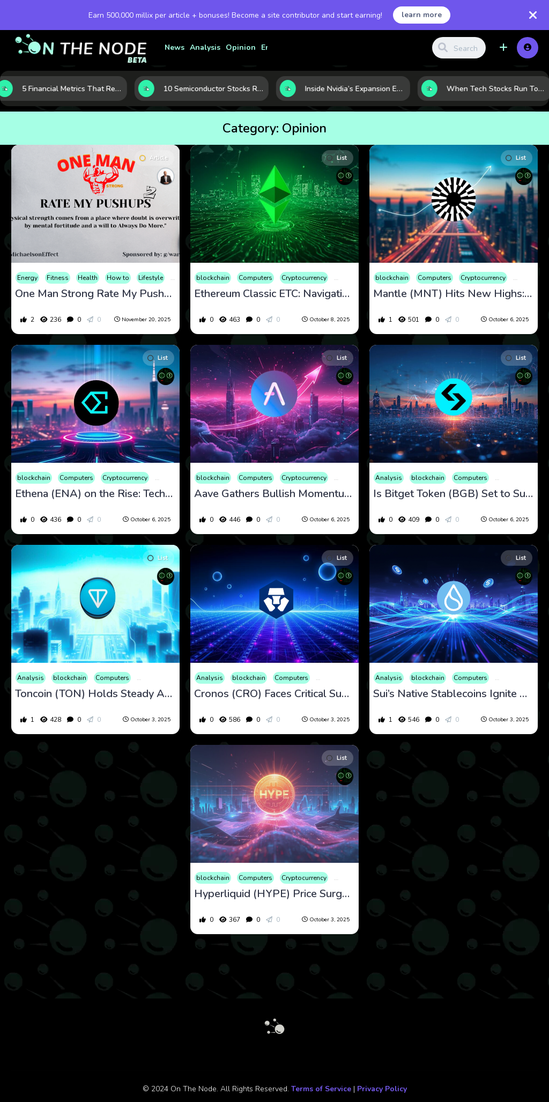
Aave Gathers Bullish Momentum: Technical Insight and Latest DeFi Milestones (274, 493)
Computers (255, 277)
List (337, 158)
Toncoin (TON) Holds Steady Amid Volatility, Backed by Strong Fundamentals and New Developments (95, 693)
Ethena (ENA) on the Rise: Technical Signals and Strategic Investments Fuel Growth (95, 493)
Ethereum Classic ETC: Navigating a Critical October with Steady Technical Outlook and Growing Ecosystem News (274, 293)
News (174, 47)
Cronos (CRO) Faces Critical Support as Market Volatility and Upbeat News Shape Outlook (274, 693)
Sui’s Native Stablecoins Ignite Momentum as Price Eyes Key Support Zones (453, 693)
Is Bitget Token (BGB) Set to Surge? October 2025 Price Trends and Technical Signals (453, 493)
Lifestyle (150, 277)
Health (88, 277)
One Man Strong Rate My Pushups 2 (95, 293)
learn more (422, 15)
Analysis (205, 47)
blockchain (212, 277)
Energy (27, 277)
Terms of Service (321, 1089)
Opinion (241, 47)
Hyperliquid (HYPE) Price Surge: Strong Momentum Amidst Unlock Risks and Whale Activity (274, 893)
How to (118, 277)
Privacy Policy (382, 1089)
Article (153, 158)
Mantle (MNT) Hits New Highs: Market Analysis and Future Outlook (453, 293)
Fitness (58, 277)
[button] (503, 47)
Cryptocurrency (304, 277)
